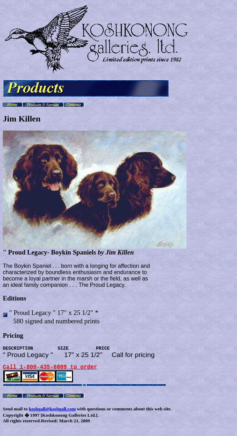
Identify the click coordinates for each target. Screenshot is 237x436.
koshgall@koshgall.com (52, 413)
